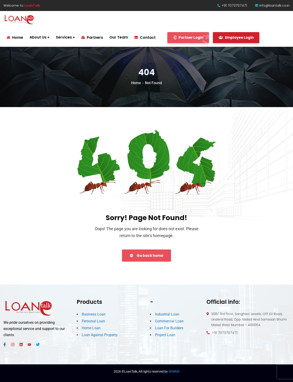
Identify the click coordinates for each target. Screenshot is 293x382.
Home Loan (91, 328)
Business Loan (94, 314)
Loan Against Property (100, 335)
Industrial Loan (167, 314)
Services (64, 37)
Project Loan (165, 335)
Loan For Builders (169, 328)
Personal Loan (93, 321)
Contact (145, 37)
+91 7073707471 (232, 5)
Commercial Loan (169, 321)
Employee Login (236, 37)
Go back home (146, 255)
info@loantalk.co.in (272, 5)
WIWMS (174, 371)
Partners (92, 37)
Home (136, 83)
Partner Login (191, 37)
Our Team (118, 37)
